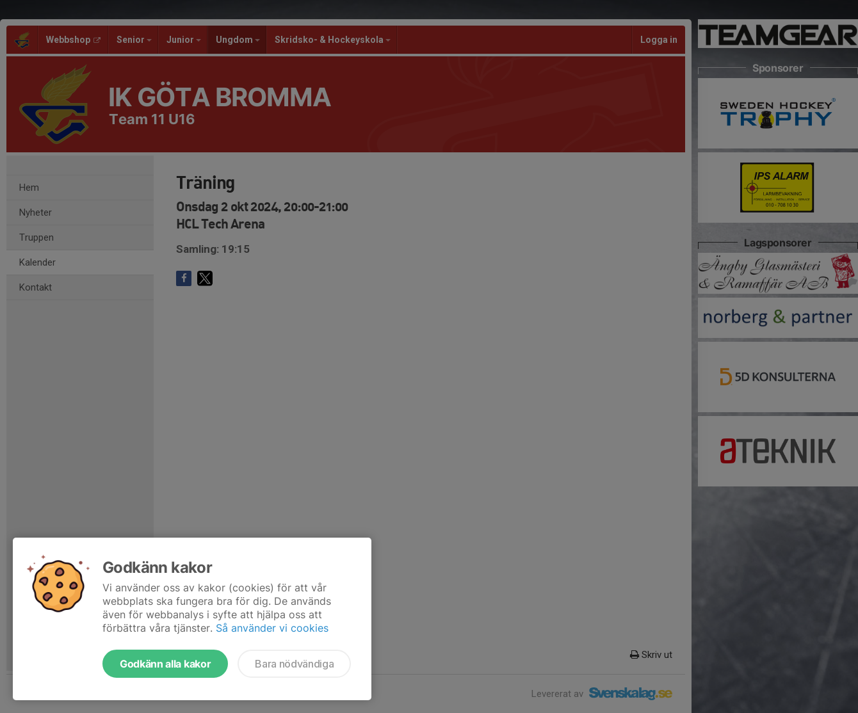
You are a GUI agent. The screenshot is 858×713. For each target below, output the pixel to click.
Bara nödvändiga (294, 663)
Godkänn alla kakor (165, 663)
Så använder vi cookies (272, 627)
